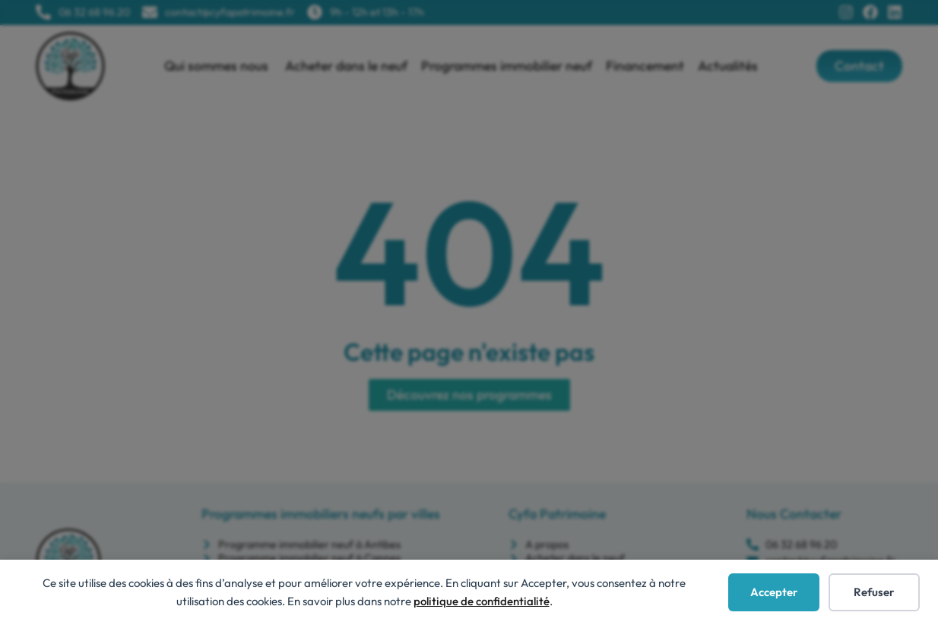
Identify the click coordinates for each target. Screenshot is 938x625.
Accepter (774, 592)
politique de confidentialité (482, 601)
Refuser (874, 592)
